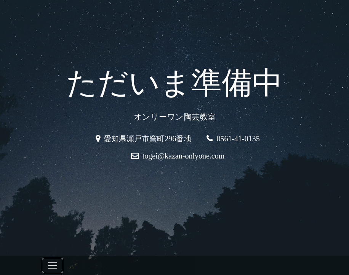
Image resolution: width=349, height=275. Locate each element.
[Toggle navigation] (52, 265)
